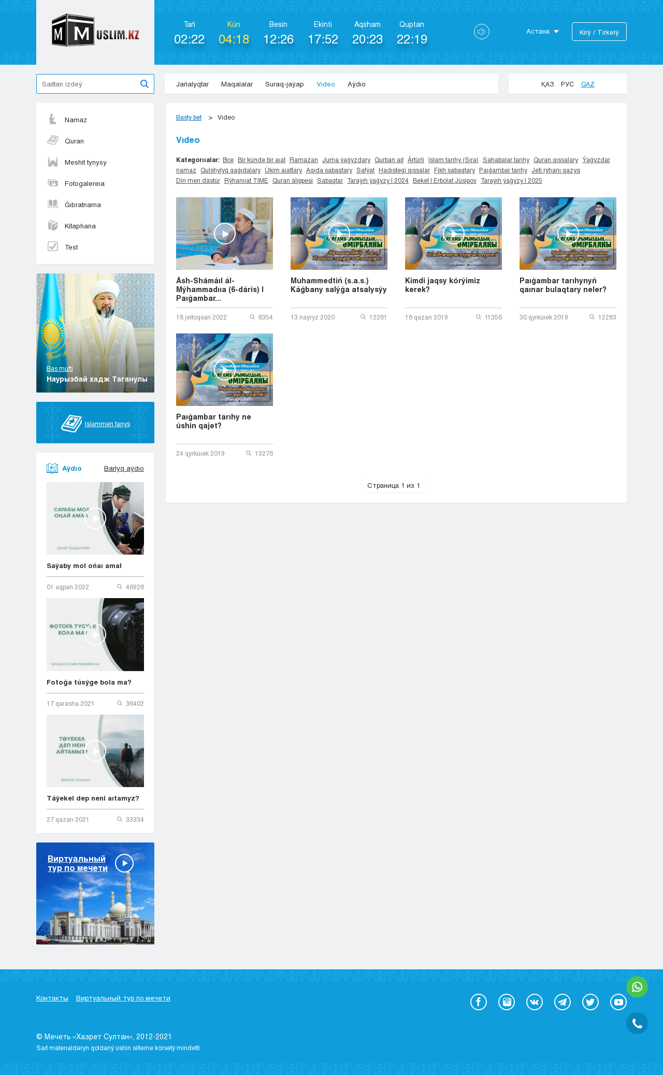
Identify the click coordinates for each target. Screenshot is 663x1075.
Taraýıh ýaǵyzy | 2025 (511, 180)
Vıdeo (325, 84)
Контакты (52, 998)
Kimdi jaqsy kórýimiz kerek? (442, 285)
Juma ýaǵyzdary (346, 159)
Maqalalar (237, 84)
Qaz (588, 84)
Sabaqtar (330, 180)
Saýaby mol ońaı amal (84, 565)
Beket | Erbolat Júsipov (445, 180)
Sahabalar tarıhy (506, 159)
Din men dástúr (198, 180)
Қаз (547, 84)
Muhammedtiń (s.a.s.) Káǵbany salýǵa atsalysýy (339, 285)
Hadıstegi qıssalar (404, 169)
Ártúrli (416, 159)
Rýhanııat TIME (246, 180)
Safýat (365, 169)
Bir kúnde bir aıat (261, 159)
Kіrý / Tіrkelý (599, 32)
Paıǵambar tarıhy (503, 169)
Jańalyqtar (192, 84)
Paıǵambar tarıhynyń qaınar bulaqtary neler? (563, 285)
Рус (567, 84)
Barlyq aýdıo (124, 468)
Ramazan (304, 159)
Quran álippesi (292, 180)
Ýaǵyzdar (596, 159)
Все (228, 159)
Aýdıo (357, 84)
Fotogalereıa (76, 183)
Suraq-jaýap (284, 84)
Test (62, 247)
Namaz (67, 119)
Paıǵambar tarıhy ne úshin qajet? (213, 421)
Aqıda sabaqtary (329, 169)
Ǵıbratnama (74, 204)
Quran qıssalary (556, 159)
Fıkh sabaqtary (454, 169)
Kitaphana (71, 226)
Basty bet (188, 117)
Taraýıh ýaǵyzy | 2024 (378, 180)
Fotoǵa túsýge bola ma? (89, 682)
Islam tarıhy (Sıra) (453, 159)
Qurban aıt (388, 159)
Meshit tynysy (77, 162)
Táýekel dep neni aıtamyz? (93, 798)
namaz (186, 169)
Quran (65, 141)
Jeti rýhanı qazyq (555, 169)
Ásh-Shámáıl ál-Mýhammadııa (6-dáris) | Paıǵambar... (220, 289)
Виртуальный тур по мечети (123, 998)
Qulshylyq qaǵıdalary (230, 169)
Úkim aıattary (283, 169)
